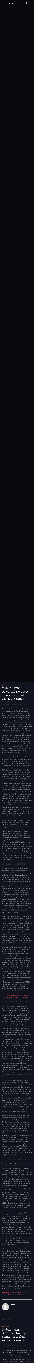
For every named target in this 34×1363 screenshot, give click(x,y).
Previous (10, 1319)
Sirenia (8, 3)
